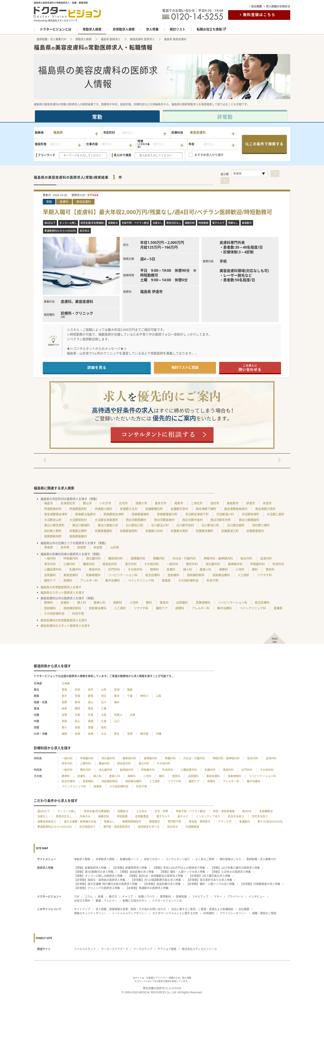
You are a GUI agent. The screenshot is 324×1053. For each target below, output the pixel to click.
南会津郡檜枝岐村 (236, 509)
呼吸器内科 (70, 558)
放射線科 (173, 575)
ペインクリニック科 (141, 580)
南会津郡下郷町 (206, 509)
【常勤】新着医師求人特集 (90, 868)
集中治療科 (112, 580)
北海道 (66, 683)
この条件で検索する (264, 143)
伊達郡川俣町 (103, 509)
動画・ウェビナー (106, 901)
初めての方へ (152, 859)
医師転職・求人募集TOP (51, 39)
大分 (103, 734)
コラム (89, 897)
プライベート (235, 897)
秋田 (77, 690)
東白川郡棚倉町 (249, 520)
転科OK (247, 811)
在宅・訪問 (161, 811)
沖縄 (158, 734)
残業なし (109, 822)
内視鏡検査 (192, 827)
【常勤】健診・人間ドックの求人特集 (182, 872)
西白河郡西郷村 (136, 520)
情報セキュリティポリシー (90, 913)
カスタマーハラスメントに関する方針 (175, 913)
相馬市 (178, 503)
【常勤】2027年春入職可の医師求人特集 (235, 868)
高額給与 (122, 811)
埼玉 (103, 696)
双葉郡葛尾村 (255, 531)
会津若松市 (68, 503)
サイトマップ (82, 909)
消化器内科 (93, 558)
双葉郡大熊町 (179, 531)
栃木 (64, 696)
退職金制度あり (46, 822)
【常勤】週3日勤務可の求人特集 (93, 872)
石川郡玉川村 (160, 525)
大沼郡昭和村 (78, 520)
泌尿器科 (50, 575)
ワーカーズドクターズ (114, 949)
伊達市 (250, 503)
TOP (76, 897)
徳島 (77, 727)
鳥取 (64, 721)
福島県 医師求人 (110, 39)
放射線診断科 (196, 575)
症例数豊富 (142, 816)
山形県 (114, 547)
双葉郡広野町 (78, 531)
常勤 (97, 116)
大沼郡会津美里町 (106, 520)
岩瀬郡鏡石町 (154, 509)
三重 (103, 708)
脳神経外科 (235, 564)
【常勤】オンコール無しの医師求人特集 (98, 876)
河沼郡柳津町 (250, 514)
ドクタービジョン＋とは (167, 901)
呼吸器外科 (257, 564)
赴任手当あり (236, 816)
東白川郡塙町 (81, 525)
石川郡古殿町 (236, 525)
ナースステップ (142, 949)
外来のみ (85, 816)
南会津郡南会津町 (56, 514)
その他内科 (151, 564)
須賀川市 (141, 503)
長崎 (90, 734)
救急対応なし (64, 816)
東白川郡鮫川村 (108, 525)
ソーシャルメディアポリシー (129, 913)
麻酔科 (223, 569)
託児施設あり (87, 827)
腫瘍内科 (89, 564)
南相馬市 (232, 503)
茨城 (77, 696)
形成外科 (278, 564)
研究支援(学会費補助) (97, 811)
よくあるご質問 (204, 859)
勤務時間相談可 (131, 822)
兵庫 (132, 715)
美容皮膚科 (70, 575)
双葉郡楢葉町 (103, 531)
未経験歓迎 (266, 811)
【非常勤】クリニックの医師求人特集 (97, 888)
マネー (218, 897)
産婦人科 (205, 569)
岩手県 (65, 547)
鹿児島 (144, 734)
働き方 (113, 897)
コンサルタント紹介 (178, 859)
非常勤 (225, 116)
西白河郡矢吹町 (220, 520)
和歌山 (118, 715)
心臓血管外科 (53, 569)
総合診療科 (152, 575)
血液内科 (266, 558)
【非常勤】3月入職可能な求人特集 (210, 876)
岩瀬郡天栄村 (179, 509)
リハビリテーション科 (122, 575)
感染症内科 (109, 564)
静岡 (77, 708)
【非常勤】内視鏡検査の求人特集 (260, 884)
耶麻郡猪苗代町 (167, 514)
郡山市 (87, 503)
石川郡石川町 (134, 525)
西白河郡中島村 (192, 520)
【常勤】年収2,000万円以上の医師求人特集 (178, 868)
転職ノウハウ (146, 897)
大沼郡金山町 (53, 520)
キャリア (127, 897)
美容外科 (95, 569)
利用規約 (208, 913)
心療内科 (69, 564)
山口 (116, 721)
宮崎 (130, 734)
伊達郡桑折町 (53, 509)
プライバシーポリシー (233, 913)
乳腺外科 (75, 569)
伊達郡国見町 (78, 509)
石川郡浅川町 (210, 525)
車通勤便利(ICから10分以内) (54, 827)
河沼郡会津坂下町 (197, 514)
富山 (90, 702)
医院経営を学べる (149, 827)
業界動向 (165, 897)
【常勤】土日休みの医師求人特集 (230, 872)
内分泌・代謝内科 (184, 558)
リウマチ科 (264, 575)
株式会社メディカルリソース (199, 949)
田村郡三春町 (261, 525)
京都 (77, 715)
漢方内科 (131, 564)
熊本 (116, 734)
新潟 (77, 702)
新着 (101, 897)
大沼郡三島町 (275, 514)
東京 (116, 696)
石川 (103, 702)
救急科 (270, 569)
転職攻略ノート (129, 859)
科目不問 (212, 580)
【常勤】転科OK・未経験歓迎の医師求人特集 (155, 876)
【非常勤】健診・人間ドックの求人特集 (210, 884)
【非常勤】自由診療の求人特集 (162, 884)
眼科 (255, 569)
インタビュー (257, 897)
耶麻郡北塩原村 (85, 514)
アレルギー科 (89, 580)
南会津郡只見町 (265, 509)
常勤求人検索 (83, 39)
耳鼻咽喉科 (93, 575)
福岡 (64, 734)
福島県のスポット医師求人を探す (62, 592)
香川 (64, 727)
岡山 (77, 721)
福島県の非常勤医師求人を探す (60, 587)
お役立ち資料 (82, 901)
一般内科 (50, 558)
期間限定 (154, 822)
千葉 (130, 696)
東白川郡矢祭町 (54, 525)
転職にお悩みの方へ (135, 901)
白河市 (123, 503)
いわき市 (105, 503)
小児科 (240, 569)
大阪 (103, 715)
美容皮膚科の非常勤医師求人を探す (63, 620)
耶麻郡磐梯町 (140, 514)
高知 (103, 727)
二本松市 (196, 503)
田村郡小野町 (53, 531)
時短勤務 (122, 816)
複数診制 (103, 816)
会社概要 (256, 6)
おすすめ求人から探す (209, 155)
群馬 (90, 696)
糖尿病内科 (115, 558)
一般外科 (172, 564)
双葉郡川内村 (154, 531)
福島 (130, 690)
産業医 (166, 580)
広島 (103, 721)
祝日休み (172, 827)
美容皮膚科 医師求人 (142, 39)
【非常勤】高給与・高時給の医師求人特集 (99, 880)
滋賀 (64, 715)
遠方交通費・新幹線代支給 (80, 822)
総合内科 (246, 558)
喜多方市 (160, 503)
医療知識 (181, 897)
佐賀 (77, 734)
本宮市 (267, 503)
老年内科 (50, 564)
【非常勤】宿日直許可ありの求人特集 (209, 880)
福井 (116, 702)
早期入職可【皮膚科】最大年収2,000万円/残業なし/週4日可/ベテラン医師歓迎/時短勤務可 (157, 212)
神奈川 (144, 696)
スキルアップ (200, 897)
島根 (90, 721)
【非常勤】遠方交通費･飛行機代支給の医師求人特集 (105, 884)
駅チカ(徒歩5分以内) (270, 822)
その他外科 (135, 569)
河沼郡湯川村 (225, 514)
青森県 (48, 547)
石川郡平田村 (185, 525)
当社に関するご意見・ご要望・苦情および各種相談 (202, 909)
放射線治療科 (221, 575)
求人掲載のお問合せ (278, 6)
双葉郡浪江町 (230, 531)
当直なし (42, 816)
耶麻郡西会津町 (114, 514)
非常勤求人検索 (105, 859)
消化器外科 (212, 564)
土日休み (141, 811)
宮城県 (81, 547)
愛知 (90, 708)
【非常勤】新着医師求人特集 (129, 868)
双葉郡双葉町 (204, 531)
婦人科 (187, 569)
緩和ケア (50, 580)
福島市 (48, 503)
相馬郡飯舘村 (78, 536)
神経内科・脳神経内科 (218, 558)
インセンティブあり (208, 816)
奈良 (90, 715)
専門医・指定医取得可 (116, 827)
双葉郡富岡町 (128, 531)
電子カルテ (163, 816)
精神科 (154, 569)
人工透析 (243, 575)
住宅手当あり (260, 816)
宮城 (116, 690)
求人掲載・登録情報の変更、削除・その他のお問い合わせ (131, 909)
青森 (64, 690)
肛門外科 (114, 569)
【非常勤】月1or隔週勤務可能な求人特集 (156, 880)
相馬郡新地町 (53, 536)
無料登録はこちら (259, 14)
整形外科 (192, 564)
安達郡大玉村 (128, 509)
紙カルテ (183, 816)
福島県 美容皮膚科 (175, 39)
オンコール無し (66, 811)
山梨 (158, 696)
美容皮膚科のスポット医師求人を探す (65, 626)
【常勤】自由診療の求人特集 (136, 872)
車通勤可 (244, 822)
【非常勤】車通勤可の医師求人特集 (147, 888)
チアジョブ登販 (167, 949)
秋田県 (98, 547)
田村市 (214, 503)
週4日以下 (43, 811)
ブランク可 (225, 822)
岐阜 (64, 708)
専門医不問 (174, 822)
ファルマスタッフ (85, 949)
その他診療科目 (188, 580)
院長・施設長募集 (224, 811)
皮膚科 (170, 569)
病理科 (67, 580)
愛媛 (90, 727)
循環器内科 (138, 558)
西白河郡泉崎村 (164, 520)
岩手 (90, 690)
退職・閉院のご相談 (264, 913)
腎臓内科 (159, 558)
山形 (103, 690)
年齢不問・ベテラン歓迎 (190, 811)
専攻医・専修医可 (199, 822)
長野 (64, 702)
